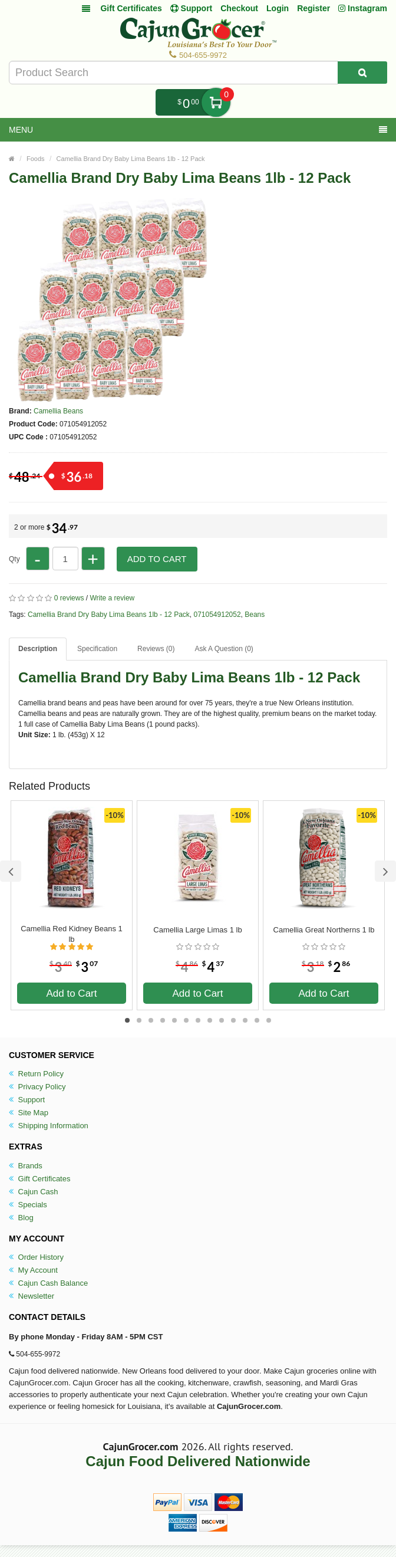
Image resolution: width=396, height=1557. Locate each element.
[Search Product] (362, 72)
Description (37, 649)
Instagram (362, 8)
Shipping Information (48, 1125)
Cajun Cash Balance (48, 1283)
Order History (36, 1257)
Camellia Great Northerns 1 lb (324, 929)
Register (313, 8)
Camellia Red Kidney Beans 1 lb (72, 934)
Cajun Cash (33, 1191)
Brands (25, 1165)
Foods (36, 158)
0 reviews (69, 598)
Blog (21, 1217)
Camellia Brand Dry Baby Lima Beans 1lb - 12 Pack (131, 158)
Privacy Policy (37, 1086)
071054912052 (216, 614)
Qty (14, 559)
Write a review (112, 598)
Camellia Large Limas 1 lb (197, 929)
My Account (33, 1270)
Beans (255, 614)
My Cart (216, 102)
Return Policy (36, 1073)
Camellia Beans (58, 411)
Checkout (239, 8)
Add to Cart (157, 559)
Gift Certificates (130, 8)
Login (277, 8)
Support (27, 1099)
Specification (97, 649)
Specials (28, 1204)
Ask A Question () (223, 649)
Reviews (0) (155, 649)
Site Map (28, 1112)
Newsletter (31, 1296)
